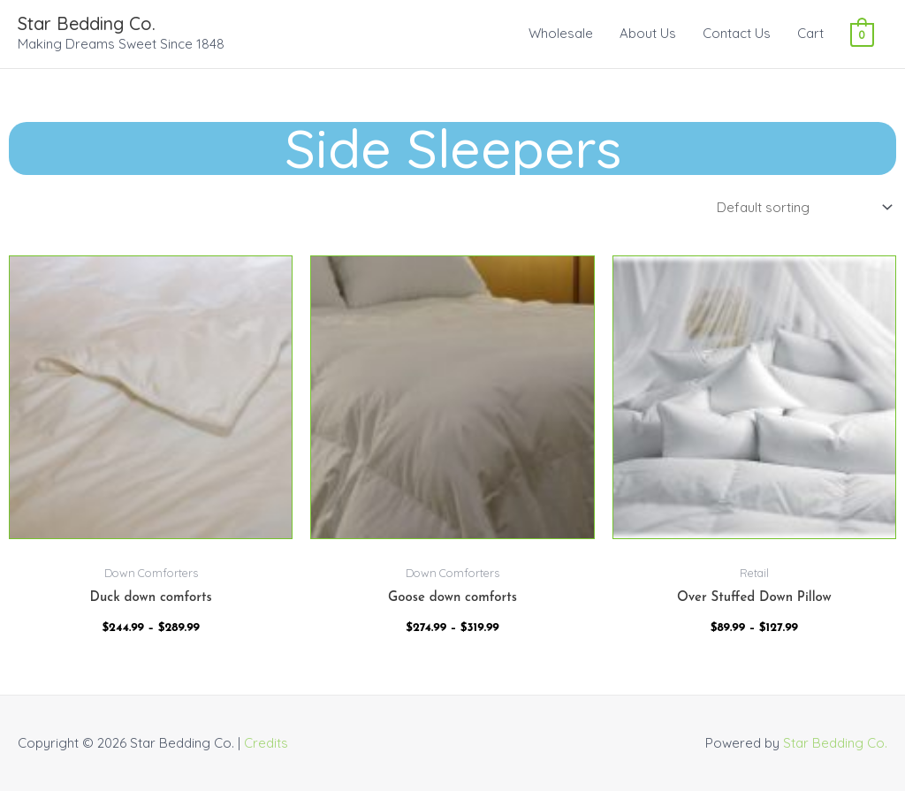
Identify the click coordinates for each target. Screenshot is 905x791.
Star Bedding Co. (87, 23)
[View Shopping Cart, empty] (862, 33)
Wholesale (561, 33)
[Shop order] (801, 208)
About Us (648, 33)
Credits (266, 742)
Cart (810, 33)
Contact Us (737, 33)
